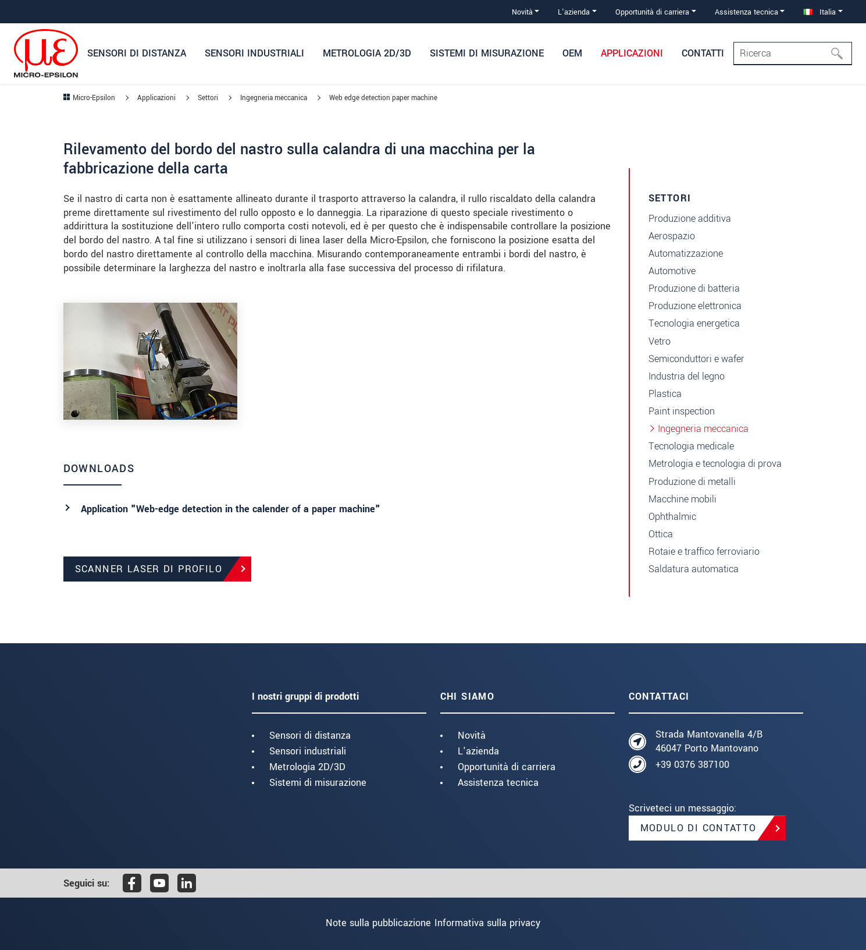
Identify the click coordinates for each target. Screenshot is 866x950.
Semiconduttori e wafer (696, 359)
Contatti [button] (703, 53)
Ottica (660, 534)
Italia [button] (819, 11)
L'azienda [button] (574, 11)
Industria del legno (686, 376)
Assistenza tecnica (498, 783)
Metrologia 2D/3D (307, 767)
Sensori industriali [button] (254, 53)
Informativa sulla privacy (497, 923)
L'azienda (478, 751)
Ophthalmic (672, 516)
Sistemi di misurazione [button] (487, 53)
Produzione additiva (689, 218)
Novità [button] (522, 11)
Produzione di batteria (694, 288)
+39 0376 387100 (692, 764)
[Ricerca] (840, 53)
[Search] (792, 53)
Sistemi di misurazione (317, 783)
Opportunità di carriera (506, 767)
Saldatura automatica (693, 569)
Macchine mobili (682, 499)
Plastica (665, 393)
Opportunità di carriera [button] (652, 11)
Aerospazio (671, 236)
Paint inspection (681, 411)
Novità (472, 735)
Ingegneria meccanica (703, 428)
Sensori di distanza (310, 735)
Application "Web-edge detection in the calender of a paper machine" (230, 509)
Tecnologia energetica (694, 323)
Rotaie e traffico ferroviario (704, 551)
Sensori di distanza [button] (136, 53)
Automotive (672, 271)
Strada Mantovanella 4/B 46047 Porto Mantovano (708, 741)
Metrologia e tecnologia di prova (715, 463)
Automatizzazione (685, 253)
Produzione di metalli (692, 481)
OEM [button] (572, 53)
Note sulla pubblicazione (369, 923)
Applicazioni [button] (632, 53)
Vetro (659, 341)
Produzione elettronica (695, 306)
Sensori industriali (307, 751)
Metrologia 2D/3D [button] (367, 53)
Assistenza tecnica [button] (746, 11)
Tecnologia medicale (691, 446)
